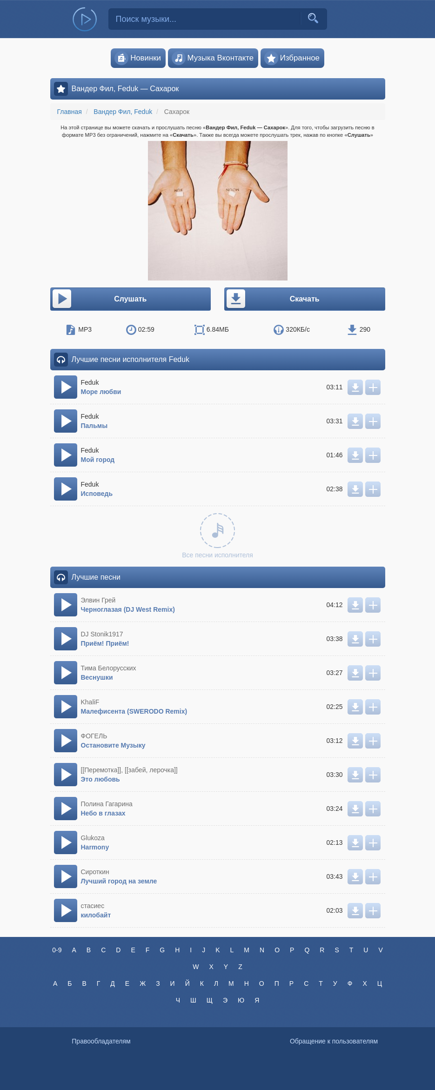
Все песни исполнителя (217, 536)
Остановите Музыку (113, 745)
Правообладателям (101, 1041)
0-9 (56, 950)
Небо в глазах (103, 813)
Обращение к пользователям (334, 1041)
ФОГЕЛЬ (94, 736)
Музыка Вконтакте (213, 58)
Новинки (137, 58)
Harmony (95, 847)
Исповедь (97, 493)
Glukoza (93, 838)
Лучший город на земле (119, 881)
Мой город (98, 459)
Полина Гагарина (107, 804)
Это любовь (100, 779)
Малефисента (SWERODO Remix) (134, 711)
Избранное (292, 58)
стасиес (93, 905)
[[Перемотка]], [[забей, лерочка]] (129, 770)
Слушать (99, 299)
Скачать (272, 299)
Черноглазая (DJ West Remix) (128, 609)
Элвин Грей (98, 600)
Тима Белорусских (108, 668)
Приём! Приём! (105, 643)
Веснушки (97, 677)
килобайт (96, 915)
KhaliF (90, 702)
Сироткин (95, 872)
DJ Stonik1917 (102, 634)
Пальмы (94, 425)
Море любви (101, 391)
